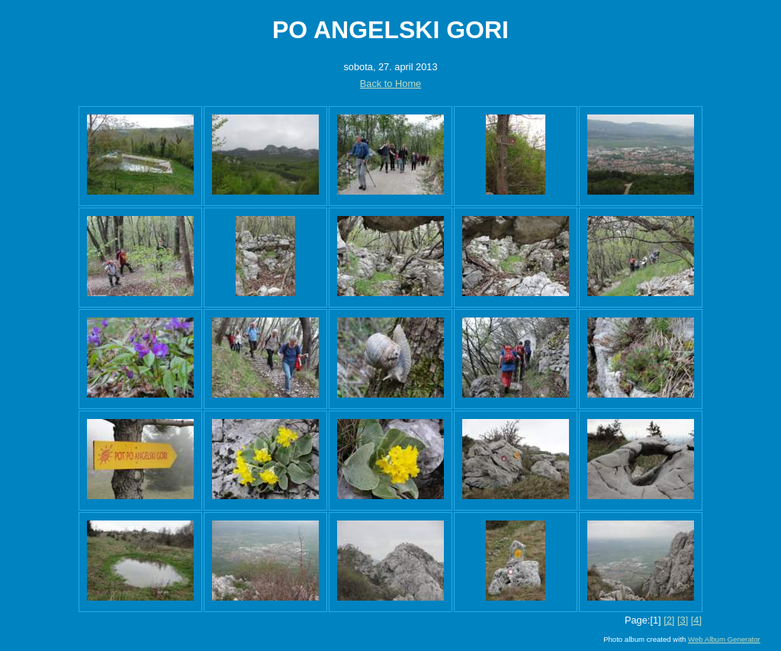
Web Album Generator (724, 639)
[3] (682, 620)
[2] (669, 620)
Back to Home (390, 83)
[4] (696, 620)
